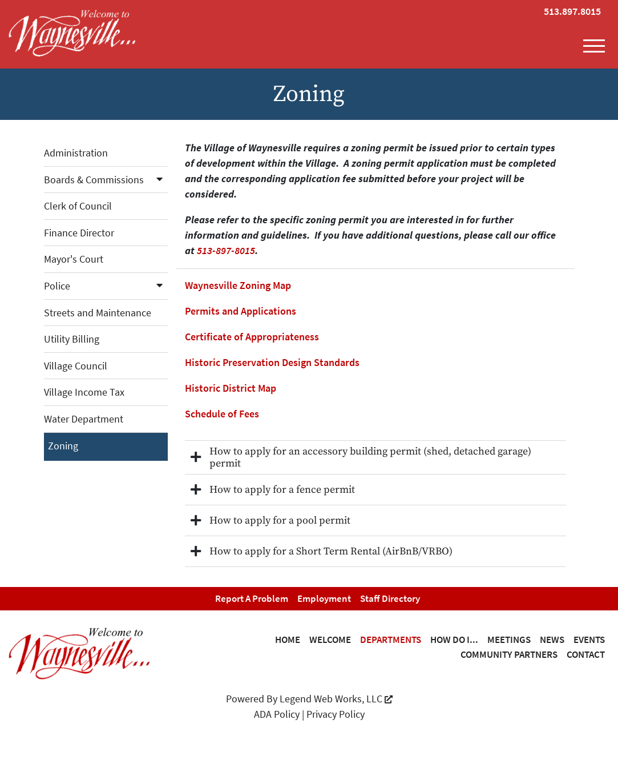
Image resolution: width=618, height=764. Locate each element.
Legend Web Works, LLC (336, 698)
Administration (76, 152)
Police (106, 285)
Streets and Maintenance (97, 312)
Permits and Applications (240, 310)
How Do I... (454, 639)
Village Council (75, 365)
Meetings (509, 639)
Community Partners (509, 654)
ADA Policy (277, 714)
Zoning (63, 445)
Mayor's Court (73, 259)
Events (589, 639)
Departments (390, 639)
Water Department (83, 418)
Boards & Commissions (106, 179)
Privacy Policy (335, 714)
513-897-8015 (226, 250)
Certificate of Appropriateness (252, 336)
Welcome (330, 639)
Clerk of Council (78, 205)
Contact (586, 654)
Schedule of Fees (222, 413)
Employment (324, 598)
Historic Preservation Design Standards (272, 362)
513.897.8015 (572, 11)
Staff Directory (390, 598)
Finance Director (79, 232)
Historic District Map (230, 388)
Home (287, 639)
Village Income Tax (84, 392)
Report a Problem (251, 598)
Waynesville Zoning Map (238, 285)
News (552, 639)
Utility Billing (71, 338)
